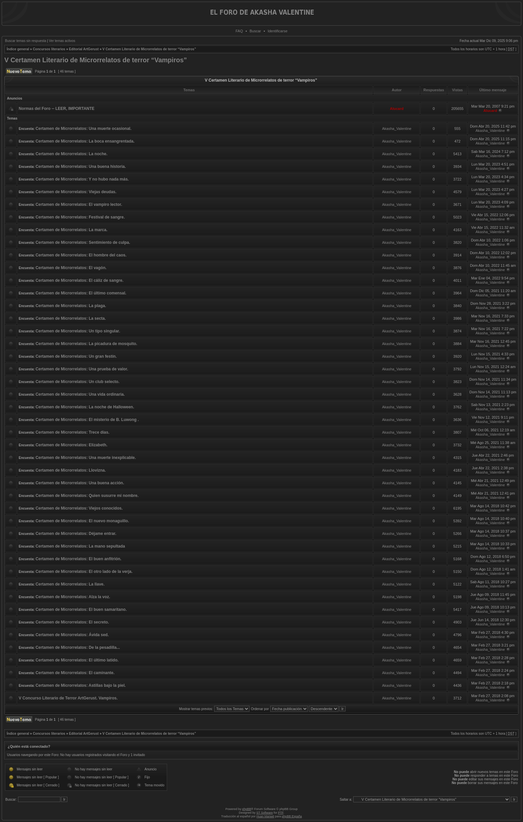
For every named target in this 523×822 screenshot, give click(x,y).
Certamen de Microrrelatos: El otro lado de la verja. (84, 571)
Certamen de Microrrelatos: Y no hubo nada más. (82, 179)
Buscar (255, 31)
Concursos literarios (49, 49)
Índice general (18, 49)
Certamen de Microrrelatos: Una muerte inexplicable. (86, 457)
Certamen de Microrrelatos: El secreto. (72, 622)
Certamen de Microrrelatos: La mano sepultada (80, 546)
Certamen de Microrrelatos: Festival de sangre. (80, 217)
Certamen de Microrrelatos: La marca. (71, 229)
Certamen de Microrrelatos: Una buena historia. (81, 166)
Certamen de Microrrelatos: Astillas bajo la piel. (81, 685)
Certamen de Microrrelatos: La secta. (71, 318)
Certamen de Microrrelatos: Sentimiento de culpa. (83, 242)
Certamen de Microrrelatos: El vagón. (71, 267)
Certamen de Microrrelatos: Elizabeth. (71, 445)
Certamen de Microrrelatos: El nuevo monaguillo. (82, 521)
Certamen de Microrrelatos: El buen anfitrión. (78, 559)
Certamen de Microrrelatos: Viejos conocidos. (79, 508)
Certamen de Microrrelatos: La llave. (70, 584)
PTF (280, 812)
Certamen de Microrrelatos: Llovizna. (71, 470)
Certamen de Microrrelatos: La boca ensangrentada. (85, 141)
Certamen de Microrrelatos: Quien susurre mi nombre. (87, 495)
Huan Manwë (265, 816)
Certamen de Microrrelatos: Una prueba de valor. (82, 369)
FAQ (239, 31)
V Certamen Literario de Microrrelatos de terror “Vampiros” (149, 49)
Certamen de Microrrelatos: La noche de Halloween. (85, 407)
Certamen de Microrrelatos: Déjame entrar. (76, 533)
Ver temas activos (62, 41)
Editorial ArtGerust (84, 49)
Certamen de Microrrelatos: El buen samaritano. (81, 609)
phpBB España (292, 816)
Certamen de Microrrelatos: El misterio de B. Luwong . (87, 419)
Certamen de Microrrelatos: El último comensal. (81, 293)
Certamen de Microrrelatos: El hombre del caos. (81, 255)
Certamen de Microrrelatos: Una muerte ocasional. (83, 128)
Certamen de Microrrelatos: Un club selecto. (77, 381)
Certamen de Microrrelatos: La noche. (71, 154)
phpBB (246, 809)
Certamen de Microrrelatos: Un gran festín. (76, 356)
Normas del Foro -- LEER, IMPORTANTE (56, 108)
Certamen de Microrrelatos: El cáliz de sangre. (79, 280)
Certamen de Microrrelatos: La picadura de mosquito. (86, 343)
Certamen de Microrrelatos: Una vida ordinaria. (80, 394)
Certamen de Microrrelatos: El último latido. (77, 660)
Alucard (397, 109)
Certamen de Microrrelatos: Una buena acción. (80, 483)
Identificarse (277, 31)
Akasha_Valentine (397, 129)
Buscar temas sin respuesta (25, 41)
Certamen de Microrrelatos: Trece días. (72, 432)
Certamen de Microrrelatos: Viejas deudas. (76, 192)
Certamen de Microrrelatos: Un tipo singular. (78, 331)
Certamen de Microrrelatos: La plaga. (71, 305)
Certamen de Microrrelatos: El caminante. (75, 672)
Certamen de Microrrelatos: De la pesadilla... (78, 647)
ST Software (264, 812)
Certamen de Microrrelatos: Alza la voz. (73, 597)
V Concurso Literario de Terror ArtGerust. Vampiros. (68, 698)
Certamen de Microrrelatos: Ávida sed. (72, 634)
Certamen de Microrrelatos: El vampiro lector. (79, 204)
